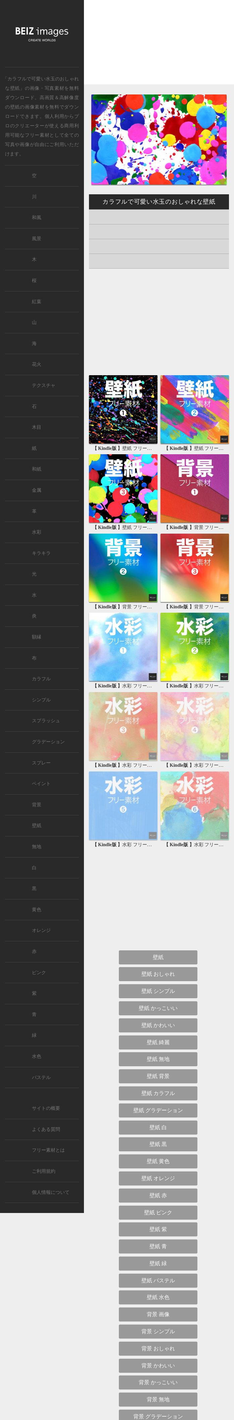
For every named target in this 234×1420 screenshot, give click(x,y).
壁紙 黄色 (158, 1161)
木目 (36, 427)
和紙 (36, 469)
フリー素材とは (48, 1150)
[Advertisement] (159, 47)
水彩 (36, 532)
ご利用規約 (43, 1171)
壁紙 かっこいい (158, 1008)
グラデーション (48, 741)
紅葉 (36, 301)
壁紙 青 (158, 1246)
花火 (36, 364)
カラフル (41, 678)
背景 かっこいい (158, 1382)
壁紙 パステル (158, 1280)
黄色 (36, 909)
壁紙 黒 (158, 1144)
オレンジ (41, 930)
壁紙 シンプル (158, 991)
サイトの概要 (46, 1108)
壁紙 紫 (158, 1229)
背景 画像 (158, 1314)
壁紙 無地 (158, 1059)
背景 (36, 804)
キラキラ (41, 553)
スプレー (41, 762)
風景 (36, 238)
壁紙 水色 (158, 1297)
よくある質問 (46, 1129)
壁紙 (15, 107)
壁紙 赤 (158, 1195)
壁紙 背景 (158, 1076)
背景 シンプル (158, 1331)
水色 (36, 1056)
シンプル (41, 699)
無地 (36, 846)
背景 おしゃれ (158, 1348)
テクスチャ (43, 385)
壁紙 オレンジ (158, 1178)
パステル (41, 1077)
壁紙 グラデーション (158, 1110)
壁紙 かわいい (158, 1025)
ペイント (41, 783)
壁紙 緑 (158, 1263)
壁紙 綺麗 (158, 1042)
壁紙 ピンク (158, 1212)
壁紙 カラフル (158, 1093)
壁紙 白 (158, 1127)
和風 (36, 217)
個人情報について (50, 1192)
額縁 (36, 636)
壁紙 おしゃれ (158, 974)
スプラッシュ (46, 720)
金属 (36, 490)
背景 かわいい (158, 1365)
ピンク (39, 972)
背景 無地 (158, 1399)
